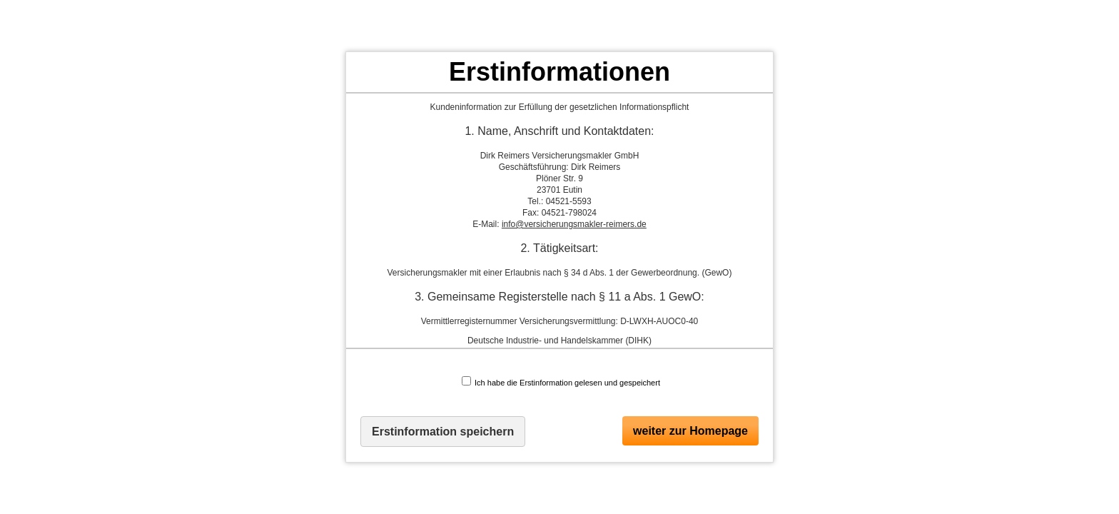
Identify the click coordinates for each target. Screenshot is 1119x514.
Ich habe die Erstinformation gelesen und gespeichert (561, 381)
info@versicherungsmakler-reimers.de (574, 224)
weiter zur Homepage (690, 431)
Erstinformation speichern (443, 431)
